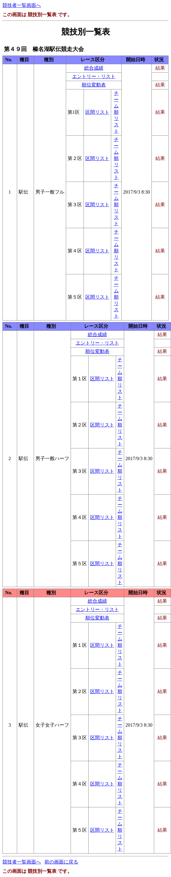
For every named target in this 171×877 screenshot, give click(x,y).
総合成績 (93, 68)
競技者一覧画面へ (21, 5)
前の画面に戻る (61, 861)
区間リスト (97, 112)
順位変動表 (94, 84)
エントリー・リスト (93, 76)
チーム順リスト (116, 112)
